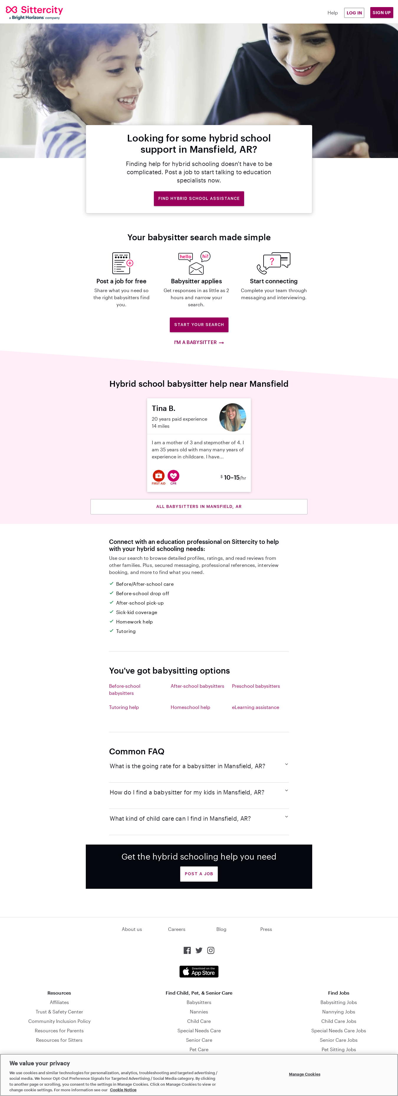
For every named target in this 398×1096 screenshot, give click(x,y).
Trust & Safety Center (59, 1011)
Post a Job (199, 873)
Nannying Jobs (338, 1011)
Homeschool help (190, 707)
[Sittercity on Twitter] (199, 950)
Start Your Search (199, 324)
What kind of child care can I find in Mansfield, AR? (199, 818)
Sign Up (382, 12)
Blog (221, 929)
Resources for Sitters (59, 1040)
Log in (354, 12)
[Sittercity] (39, 13)
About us (132, 929)
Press (266, 929)
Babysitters (199, 1002)
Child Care (199, 1021)
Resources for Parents (59, 1030)
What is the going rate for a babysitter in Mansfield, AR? (199, 765)
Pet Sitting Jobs (339, 1049)
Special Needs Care (199, 1030)
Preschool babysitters (256, 686)
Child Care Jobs (338, 1021)
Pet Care (199, 1049)
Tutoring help (124, 707)
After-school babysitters (197, 686)
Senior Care (199, 1040)
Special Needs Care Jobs (338, 1030)
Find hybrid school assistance (199, 198)
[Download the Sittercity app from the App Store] (199, 971)
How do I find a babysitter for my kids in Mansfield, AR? (199, 792)
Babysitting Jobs (338, 1002)
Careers (176, 929)
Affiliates (59, 1002)
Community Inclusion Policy (59, 1021)
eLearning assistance (255, 707)
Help (333, 12)
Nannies (199, 1011)
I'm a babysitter (198, 342)
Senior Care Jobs (339, 1040)
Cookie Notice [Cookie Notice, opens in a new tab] (123, 1089)
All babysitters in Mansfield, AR (199, 506)
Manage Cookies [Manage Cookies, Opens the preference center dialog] (304, 1074)
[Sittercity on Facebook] (187, 950)
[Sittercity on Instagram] (210, 950)
